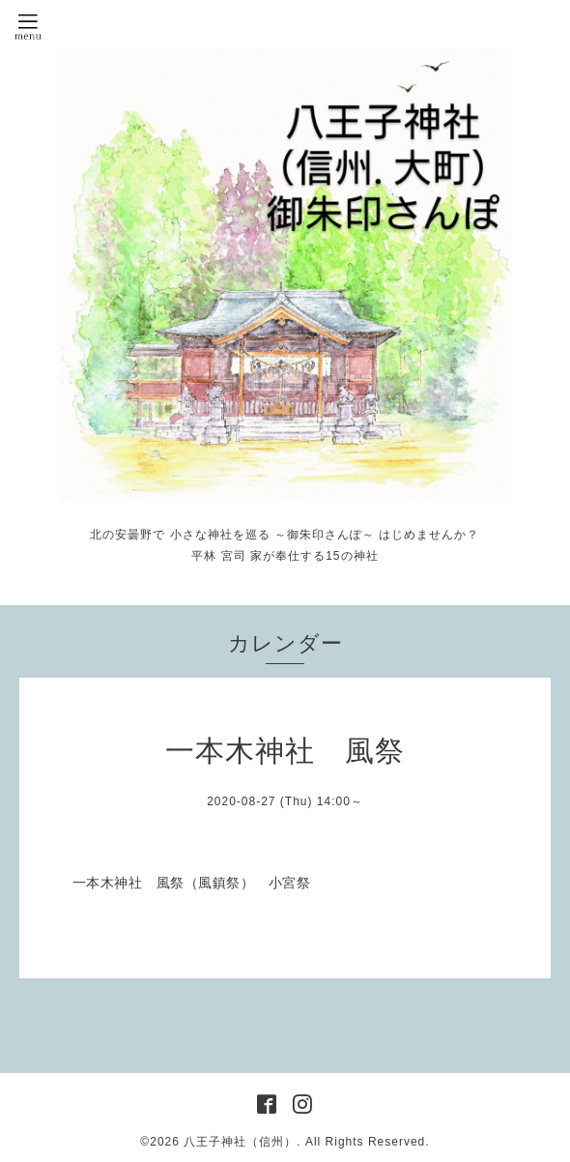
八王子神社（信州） (240, 1141)
